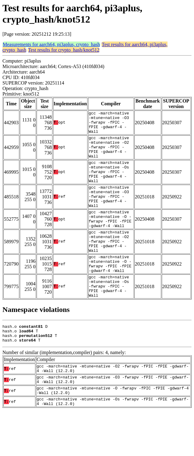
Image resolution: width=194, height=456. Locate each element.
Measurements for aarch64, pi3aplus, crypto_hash (51, 44)
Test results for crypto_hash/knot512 (63, 49)
